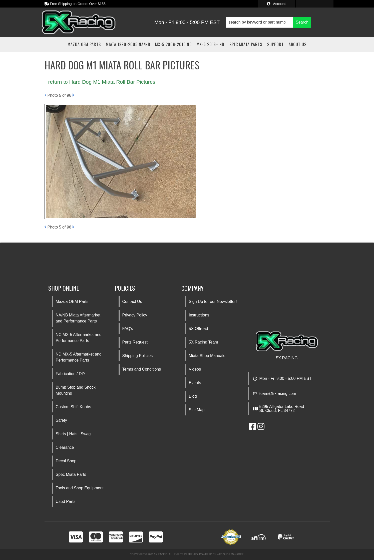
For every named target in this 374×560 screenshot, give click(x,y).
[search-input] (259, 22)
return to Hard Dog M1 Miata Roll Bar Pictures (101, 82)
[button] (268, 22)
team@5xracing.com (277, 394)
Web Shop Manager (230, 554)
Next (73, 94)
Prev (45, 94)
